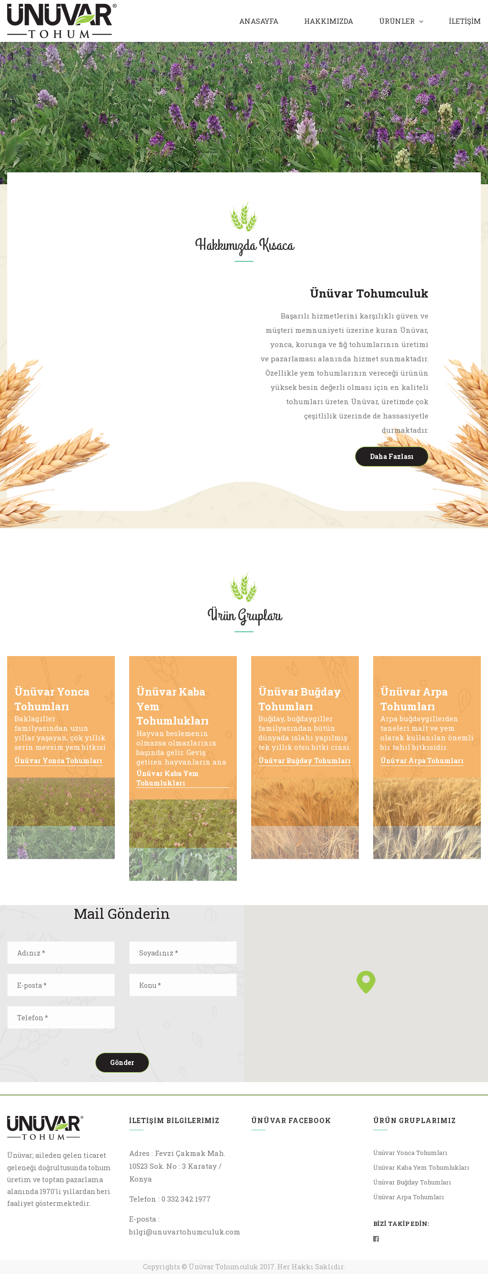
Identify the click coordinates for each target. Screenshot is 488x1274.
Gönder (122, 1062)
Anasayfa (258, 21)
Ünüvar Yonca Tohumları (58, 760)
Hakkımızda (328, 21)
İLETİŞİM (465, 21)
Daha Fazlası (393, 456)
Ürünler (397, 21)
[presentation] (201, 1024)
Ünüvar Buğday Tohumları (304, 760)
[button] (366, 982)
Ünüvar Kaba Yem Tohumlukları (167, 778)
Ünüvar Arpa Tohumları (422, 760)
